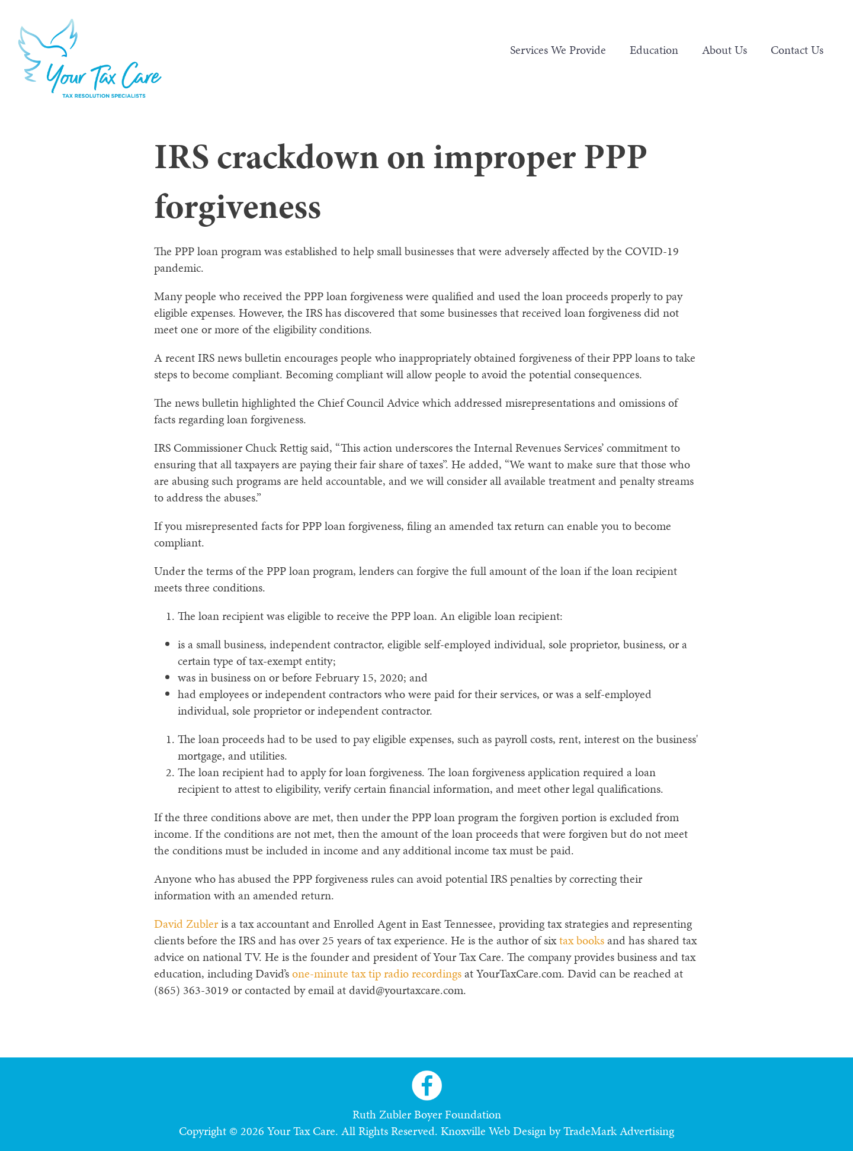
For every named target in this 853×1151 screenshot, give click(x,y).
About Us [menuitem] (724, 49)
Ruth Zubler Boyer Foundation (426, 1114)
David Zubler (186, 923)
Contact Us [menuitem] (797, 49)
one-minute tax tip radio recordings (376, 973)
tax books (581, 940)
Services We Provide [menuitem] (558, 49)
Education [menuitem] (654, 49)
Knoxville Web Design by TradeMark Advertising (557, 1131)
